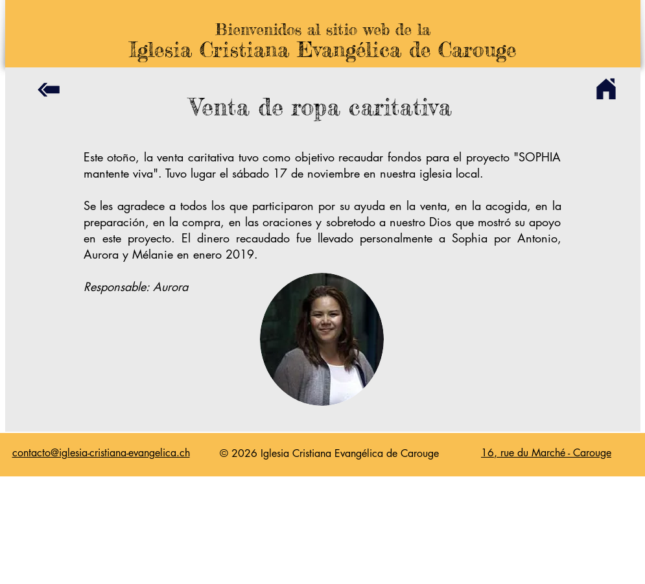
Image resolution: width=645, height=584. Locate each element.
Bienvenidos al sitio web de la (322, 29)
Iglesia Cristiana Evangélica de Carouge (322, 49)
